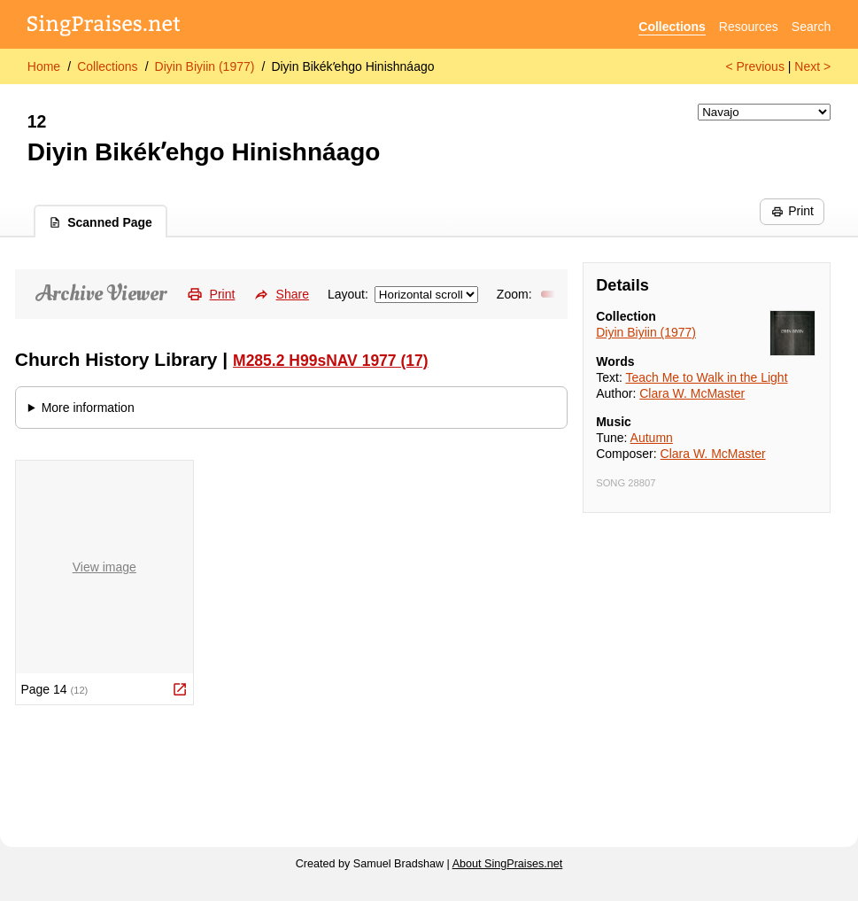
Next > (812, 66)
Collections (671, 26)
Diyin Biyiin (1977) (205, 66)
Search (811, 26)
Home (43, 66)
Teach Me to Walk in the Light (706, 377)
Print (792, 211)
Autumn (651, 438)
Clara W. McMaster (692, 393)
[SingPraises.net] (104, 27)
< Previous (755, 66)
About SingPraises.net (507, 864)
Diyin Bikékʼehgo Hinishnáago (352, 66)
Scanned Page (100, 222)
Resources (748, 26)
